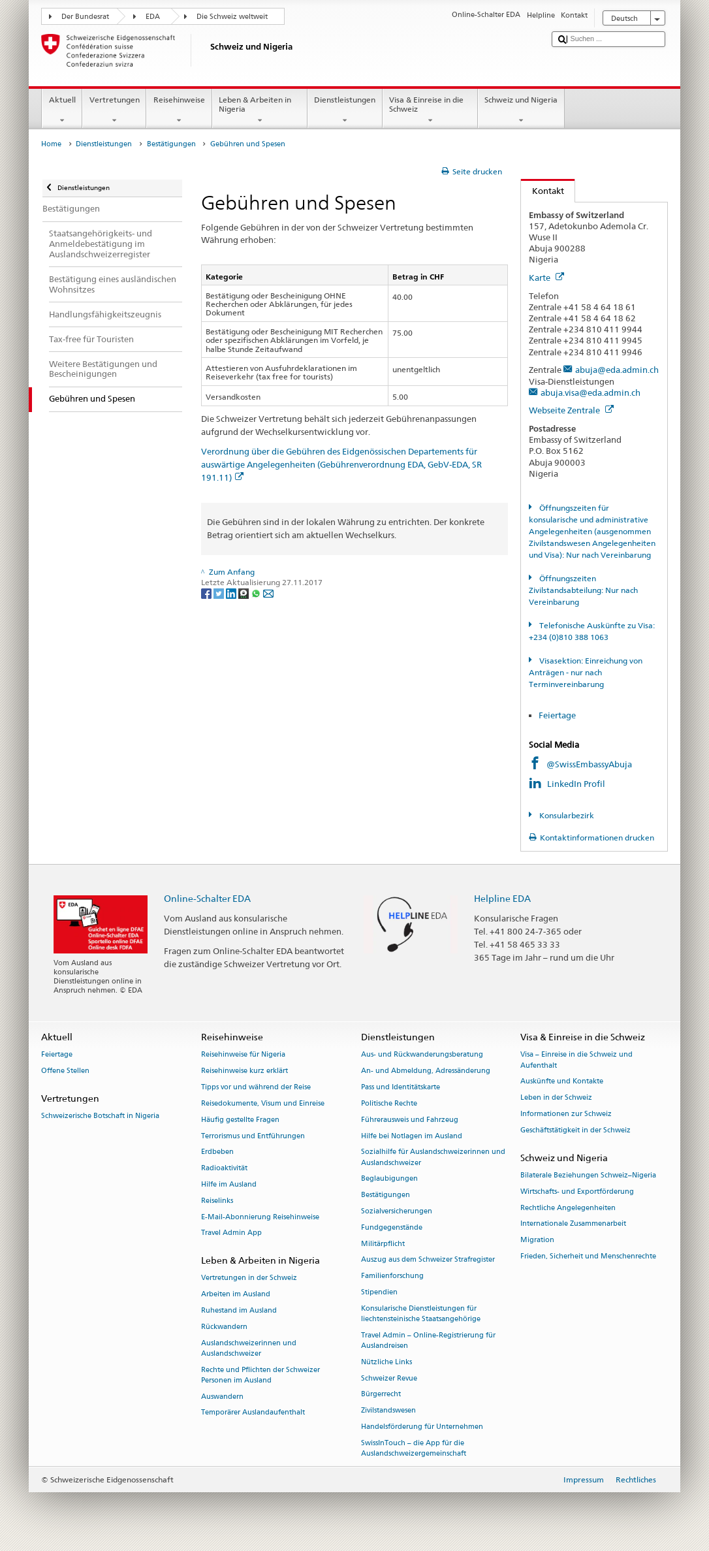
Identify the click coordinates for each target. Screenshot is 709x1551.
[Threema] (244, 593)
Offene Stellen (65, 1071)
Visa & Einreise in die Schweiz (430, 110)
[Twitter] (219, 593)
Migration (537, 1240)
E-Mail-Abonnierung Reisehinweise (260, 1217)
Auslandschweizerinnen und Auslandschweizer (248, 1348)
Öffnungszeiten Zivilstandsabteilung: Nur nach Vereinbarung (583, 590)
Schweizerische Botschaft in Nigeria (100, 1116)
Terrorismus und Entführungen (253, 1136)
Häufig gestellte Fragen (240, 1119)
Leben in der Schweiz (556, 1098)
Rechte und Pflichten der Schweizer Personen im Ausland (260, 1375)
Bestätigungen (171, 144)
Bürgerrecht (381, 1394)
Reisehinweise (179, 110)
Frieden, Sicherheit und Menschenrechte (588, 1256)
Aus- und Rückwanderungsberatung (422, 1055)
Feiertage (557, 715)
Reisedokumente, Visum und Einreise (262, 1103)
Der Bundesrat (85, 16)
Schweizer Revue (389, 1378)
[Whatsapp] (257, 593)
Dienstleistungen (345, 110)
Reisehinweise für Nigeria (243, 1055)
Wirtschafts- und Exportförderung (577, 1191)
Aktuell (62, 110)
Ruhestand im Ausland (239, 1310)
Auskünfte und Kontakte (561, 1082)
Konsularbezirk (565, 815)
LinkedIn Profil (577, 783)
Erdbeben (217, 1152)
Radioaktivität (224, 1168)
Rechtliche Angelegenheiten (568, 1208)
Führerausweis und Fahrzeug (409, 1119)
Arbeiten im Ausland (235, 1294)
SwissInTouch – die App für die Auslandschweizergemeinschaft (413, 1448)
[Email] (268, 593)
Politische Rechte (389, 1103)
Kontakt (542, 190)
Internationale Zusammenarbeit (573, 1224)
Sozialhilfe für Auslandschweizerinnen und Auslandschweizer (433, 1157)
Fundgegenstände (391, 1227)
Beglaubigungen (389, 1179)
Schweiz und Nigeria (521, 110)
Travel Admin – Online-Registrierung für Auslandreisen (428, 1340)
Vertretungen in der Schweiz (249, 1278)
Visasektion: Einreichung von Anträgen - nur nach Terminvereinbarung (585, 672)
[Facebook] (207, 593)
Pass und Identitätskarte (400, 1087)
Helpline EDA (502, 898)
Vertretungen (114, 110)
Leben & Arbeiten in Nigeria (260, 110)
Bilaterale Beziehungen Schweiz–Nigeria (588, 1175)
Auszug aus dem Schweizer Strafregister (428, 1260)
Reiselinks (217, 1200)
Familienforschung (392, 1276)
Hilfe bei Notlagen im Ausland (411, 1136)
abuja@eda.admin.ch (617, 369)
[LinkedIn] (232, 593)
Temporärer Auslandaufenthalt (253, 1413)
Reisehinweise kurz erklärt (244, 1071)
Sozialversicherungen (396, 1211)
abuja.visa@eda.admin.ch (590, 392)
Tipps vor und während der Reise (256, 1087)
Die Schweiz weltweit (232, 16)
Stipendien (379, 1292)
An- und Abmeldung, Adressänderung (425, 1071)
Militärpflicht (383, 1243)
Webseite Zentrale (571, 410)
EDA (153, 16)
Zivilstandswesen (388, 1411)
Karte (546, 277)
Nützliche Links (386, 1362)
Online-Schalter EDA (207, 898)
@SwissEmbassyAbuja (589, 764)
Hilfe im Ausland (229, 1184)
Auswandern (222, 1396)
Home (51, 144)
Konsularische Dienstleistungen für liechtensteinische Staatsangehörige (421, 1313)
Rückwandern (224, 1326)
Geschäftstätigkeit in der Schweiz (575, 1130)
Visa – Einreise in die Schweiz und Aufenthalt (576, 1060)
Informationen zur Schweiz (566, 1114)
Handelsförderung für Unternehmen (422, 1426)
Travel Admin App (231, 1233)
